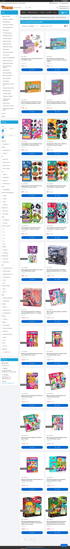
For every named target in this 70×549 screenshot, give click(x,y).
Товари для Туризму (7, 96)
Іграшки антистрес (7, 44)
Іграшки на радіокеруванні (9, 57)
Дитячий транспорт (7, 33)
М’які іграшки (6, 49)
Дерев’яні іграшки (7, 41)
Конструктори (6, 55)
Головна (23, 12)
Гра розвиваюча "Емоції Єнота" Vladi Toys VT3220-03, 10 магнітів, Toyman (57, 144)
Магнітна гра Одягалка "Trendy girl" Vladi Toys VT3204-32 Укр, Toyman (57, 354)
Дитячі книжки (6, 70)
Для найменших (35, 17)
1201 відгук (57, 0)
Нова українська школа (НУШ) (8, 109)
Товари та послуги (32, 12)
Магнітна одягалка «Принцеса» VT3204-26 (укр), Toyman (31, 438)
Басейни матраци (7, 90)
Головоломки (6, 81)
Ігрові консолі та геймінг (8, 105)
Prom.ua (41, 547)
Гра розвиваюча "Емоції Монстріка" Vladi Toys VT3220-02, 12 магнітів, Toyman (56, 228)
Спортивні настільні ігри (8, 88)
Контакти (49, 12)
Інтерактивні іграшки (7, 46)
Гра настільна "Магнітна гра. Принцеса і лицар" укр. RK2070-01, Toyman (56, 480)
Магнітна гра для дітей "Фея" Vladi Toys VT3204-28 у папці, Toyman (56, 396)
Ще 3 (4, 244)
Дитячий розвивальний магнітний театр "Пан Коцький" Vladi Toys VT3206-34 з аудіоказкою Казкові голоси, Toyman (56, 523)
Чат (64, 545)
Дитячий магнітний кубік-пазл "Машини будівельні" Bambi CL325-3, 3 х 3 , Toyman (56, 270)
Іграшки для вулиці (7, 38)
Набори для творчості (8, 60)
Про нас (43, 12)
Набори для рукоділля (8, 63)
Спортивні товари (7, 93)
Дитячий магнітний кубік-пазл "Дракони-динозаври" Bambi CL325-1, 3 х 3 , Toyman (31, 312)
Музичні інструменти (7, 75)
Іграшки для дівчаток (8, 27)
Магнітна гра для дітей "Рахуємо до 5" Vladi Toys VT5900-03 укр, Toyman (32, 270)
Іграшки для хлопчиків (8, 24)
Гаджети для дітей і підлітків (7, 66)
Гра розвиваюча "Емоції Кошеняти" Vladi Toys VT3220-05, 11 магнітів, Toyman (56, 186)
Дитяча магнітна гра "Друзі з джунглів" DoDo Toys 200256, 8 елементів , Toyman (56, 102)
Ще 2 (4, 340)
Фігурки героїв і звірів (8, 52)
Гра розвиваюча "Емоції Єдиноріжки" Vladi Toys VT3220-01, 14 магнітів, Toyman (31, 144)
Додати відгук (65, 3)
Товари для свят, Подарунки (7, 99)
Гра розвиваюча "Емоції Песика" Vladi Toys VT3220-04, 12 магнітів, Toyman (31, 186)
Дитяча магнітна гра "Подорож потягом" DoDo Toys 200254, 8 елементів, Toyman (31, 102)
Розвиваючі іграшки (7, 35)
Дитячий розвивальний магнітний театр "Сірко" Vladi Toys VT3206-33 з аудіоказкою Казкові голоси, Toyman (31, 523)
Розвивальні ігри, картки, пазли (47, 17)
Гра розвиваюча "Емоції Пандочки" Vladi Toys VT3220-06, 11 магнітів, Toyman (31, 228)
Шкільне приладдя (7, 72)
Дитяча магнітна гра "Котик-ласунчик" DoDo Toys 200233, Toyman (32, 59)
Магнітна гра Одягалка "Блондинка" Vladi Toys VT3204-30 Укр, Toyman (57, 438)
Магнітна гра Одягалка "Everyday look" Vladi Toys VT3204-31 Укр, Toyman (32, 354)
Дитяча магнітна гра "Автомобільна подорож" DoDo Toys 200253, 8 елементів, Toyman (57, 60)
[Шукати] (26, 7)
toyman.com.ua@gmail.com (8, 383)
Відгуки (3, 116)
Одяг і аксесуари (6, 78)
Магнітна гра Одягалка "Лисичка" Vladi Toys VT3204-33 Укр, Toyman (32, 480)
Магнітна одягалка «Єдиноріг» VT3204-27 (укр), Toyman (57, 312)
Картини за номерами (8, 19)
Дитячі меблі (6, 30)
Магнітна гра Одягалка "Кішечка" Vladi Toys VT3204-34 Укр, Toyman (32, 396)
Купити (33, 69)
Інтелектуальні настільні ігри (8, 84)
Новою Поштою (6, 103)
